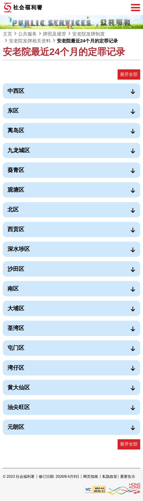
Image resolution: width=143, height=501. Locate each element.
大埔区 (15, 308)
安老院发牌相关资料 (30, 40)
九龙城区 (18, 150)
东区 (13, 110)
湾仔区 (15, 368)
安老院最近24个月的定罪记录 (87, 40)
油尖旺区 (18, 407)
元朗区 (15, 427)
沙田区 (15, 269)
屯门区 (15, 348)
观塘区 (15, 190)
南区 (13, 288)
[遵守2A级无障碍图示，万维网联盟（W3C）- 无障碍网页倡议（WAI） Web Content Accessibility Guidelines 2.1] (95, 489)
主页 (7, 33)
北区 (13, 209)
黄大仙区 (18, 387)
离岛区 (15, 130)
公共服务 (27, 33)
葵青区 (15, 170)
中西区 (15, 91)
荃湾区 (15, 328)
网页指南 (90, 476)
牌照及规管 (54, 33)
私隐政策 (109, 476)
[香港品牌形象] (123, 489)
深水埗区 (18, 249)
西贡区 (15, 229)
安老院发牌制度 (88, 33)
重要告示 (127, 476)
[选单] (135, 7)
